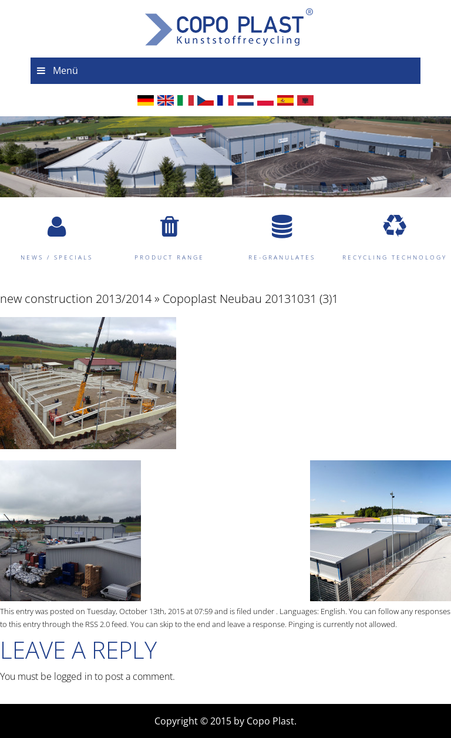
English (333, 611)
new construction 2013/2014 (76, 298)
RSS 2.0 (97, 624)
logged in (73, 676)
